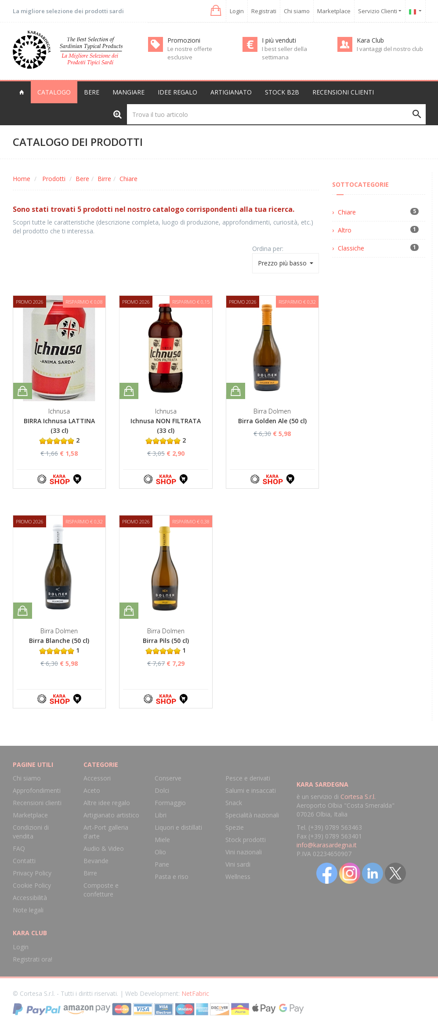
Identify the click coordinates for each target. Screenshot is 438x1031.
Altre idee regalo (106, 803)
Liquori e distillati (178, 827)
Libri (161, 815)
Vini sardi (237, 864)
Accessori (97, 778)
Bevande (96, 861)
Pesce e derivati (247, 778)
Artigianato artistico (111, 815)
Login (237, 11)
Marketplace (334, 11)
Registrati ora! (32, 959)
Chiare (128, 178)
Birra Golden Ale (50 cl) (272, 421)
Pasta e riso (171, 876)
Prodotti (53, 178)
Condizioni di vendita (31, 831)
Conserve (168, 778)
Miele (162, 839)
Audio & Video (103, 848)
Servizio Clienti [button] (380, 11)
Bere (82, 178)
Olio (160, 852)
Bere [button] (91, 92)
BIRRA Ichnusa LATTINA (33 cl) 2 (59, 430)
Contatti (24, 861)
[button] (215, 11)
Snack (233, 803)
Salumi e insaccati (250, 790)
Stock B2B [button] (282, 92)
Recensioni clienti (343, 92)
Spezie (234, 827)
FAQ (19, 848)
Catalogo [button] (54, 92)
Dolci (162, 790)
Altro (344, 230)
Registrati (263, 11)
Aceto (91, 790)
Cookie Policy (32, 885)
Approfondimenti (37, 790)
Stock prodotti (245, 839)
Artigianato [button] (231, 92)
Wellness (237, 876)
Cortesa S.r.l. (358, 796)
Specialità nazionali (252, 815)
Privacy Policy (32, 873)
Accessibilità (30, 897)
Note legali (28, 910)
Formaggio (170, 803)
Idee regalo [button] (177, 92)
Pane (162, 864)
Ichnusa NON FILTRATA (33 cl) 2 (165, 430)
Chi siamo (297, 11)
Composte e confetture (101, 889)
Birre (104, 178)
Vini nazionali (243, 852)
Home (21, 178)
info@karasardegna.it (327, 845)
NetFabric (195, 993)
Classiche (351, 248)
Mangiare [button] (128, 92)
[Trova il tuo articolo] (276, 114)
